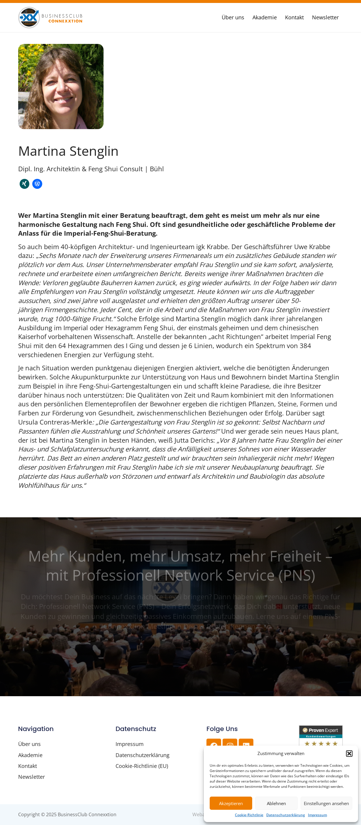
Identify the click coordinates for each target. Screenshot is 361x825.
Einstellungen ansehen (326, 803)
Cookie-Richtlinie (249, 815)
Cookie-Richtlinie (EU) (142, 765)
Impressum (317, 815)
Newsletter (325, 17)
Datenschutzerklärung (285, 815)
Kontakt (294, 17)
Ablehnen (276, 803)
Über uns (233, 17)
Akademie (264, 17)
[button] (349, 753)
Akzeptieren (231, 803)
